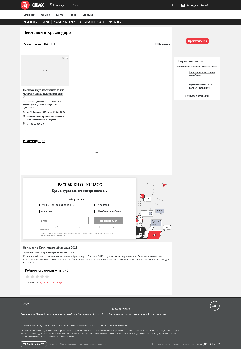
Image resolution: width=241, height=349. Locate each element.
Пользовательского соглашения (52, 236)
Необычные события (110, 211)
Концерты (46, 211)
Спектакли (104, 205)
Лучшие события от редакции (57, 205)
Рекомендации (34, 141)
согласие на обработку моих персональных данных (64, 227)
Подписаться (108, 221)
